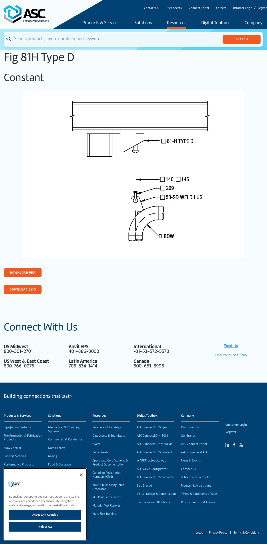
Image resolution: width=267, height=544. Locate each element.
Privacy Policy (218, 532)
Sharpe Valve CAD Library (153, 502)
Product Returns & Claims (198, 502)
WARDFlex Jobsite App (151, 460)
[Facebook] (234, 445)
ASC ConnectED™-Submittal (155, 477)
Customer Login (241, 8)
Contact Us (151, 8)
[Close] (81, 475)
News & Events (191, 460)
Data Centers (56, 448)
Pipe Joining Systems (17, 427)
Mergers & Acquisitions (196, 485)
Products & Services (100, 23)
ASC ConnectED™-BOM (152, 436)
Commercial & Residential (65, 439)
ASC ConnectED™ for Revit (154, 444)
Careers (221, 8)
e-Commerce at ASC (194, 452)
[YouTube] (241, 445)
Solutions (143, 23)
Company (187, 416)
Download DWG (23, 289)
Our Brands (188, 436)
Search (242, 39)
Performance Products (19, 464)
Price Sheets (174, 8)
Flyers (96, 444)
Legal (199, 532)
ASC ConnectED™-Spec (152, 427)
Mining (52, 456)
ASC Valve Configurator (152, 469)
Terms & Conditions (247, 532)
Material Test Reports (106, 505)
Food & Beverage (59, 464)
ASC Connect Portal (194, 444)
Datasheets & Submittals (108, 436)
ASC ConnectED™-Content (154, 452)
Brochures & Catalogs (106, 427)
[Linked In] (227, 445)
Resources (176, 23)
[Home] (29, 14)
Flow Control (12, 448)
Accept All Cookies (45, 515)
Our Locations (190, 427)
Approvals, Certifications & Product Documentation (110, 462)
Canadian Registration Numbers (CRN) (107, 475)
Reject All (45, 526)
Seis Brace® (144, 485)
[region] (45, 504)
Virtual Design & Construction (156, 494)
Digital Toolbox (215, 23)
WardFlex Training (104, 514)
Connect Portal (199, 8)
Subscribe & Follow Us (196, 477)
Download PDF (22, 273)
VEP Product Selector (106, 497)
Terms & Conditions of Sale (199, 494)
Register (230, 432)
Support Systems (15, 456)
